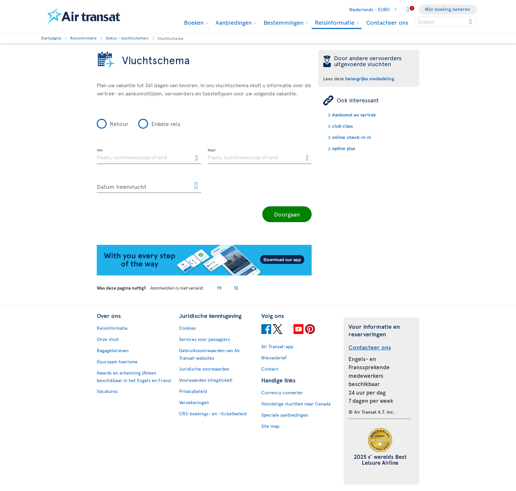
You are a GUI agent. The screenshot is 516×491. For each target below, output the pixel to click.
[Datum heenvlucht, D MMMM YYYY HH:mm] (149, 185)
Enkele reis (165, 123)
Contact (269, 369)
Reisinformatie (334, 23)
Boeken (193, 22)
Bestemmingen (282, 22)
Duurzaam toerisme (117, 361)
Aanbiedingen (232, 22)
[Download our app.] (204, 274)
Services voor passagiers (204, 339)
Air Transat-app (277, 346)
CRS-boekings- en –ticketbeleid (212, 413)
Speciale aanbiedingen (284, 415)
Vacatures (107, 391)
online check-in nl (351, 137)
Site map (270, 426)
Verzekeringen (194, 402)
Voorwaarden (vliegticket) (205, 380)
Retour (119, 123)
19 (219, 288)
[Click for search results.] (471, 22)
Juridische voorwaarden (204, 369)
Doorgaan (287, 214)
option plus (343, 148)
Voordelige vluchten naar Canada (295, 404)
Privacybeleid (193, 391)
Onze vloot (108, 339)
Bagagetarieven (113, 350)
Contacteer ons (387, 22)
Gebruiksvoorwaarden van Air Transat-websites (209, 354)
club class (342, 126)
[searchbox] (445, 22)
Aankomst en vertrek (354, 115)
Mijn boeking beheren (447, 9)
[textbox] (149, 156)
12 (236, 288)
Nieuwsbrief (274, 357)
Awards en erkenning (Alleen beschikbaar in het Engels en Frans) (134, 376)
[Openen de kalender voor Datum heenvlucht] (196, 186)
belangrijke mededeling (369, 78)
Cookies (187, 328)
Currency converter (282, 392)
